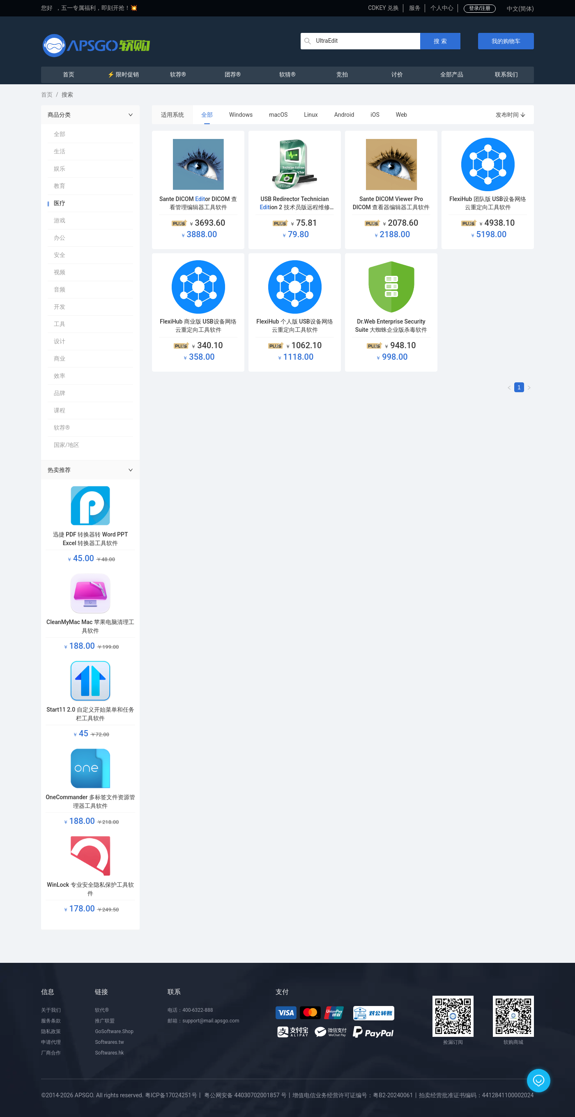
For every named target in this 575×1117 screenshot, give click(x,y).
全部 (207, 114)
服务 (415, 8)
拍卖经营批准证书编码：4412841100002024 (476, 1095)
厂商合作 (51, 1053)
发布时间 (511, 114)
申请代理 (51, 1042)
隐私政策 (51, 1031)
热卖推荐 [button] (90, 470)
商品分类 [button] (90, 114)
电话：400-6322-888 (190, 1010)
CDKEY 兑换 (383, 8)
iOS (374, 114)
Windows (241, 114)
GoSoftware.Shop (114, 1031)
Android (344, 114)
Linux (310, 114)
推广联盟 (105, 1021)
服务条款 (51, 1021)
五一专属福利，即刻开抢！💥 (99, 8)
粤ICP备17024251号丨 (174, 1095)
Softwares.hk (109, 1053)
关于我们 (51, 1010)
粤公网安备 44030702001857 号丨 (248, 1095)
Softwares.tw (109, 1042)
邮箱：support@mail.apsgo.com (203, 1021)
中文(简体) (520, 8)
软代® (101, 1010)
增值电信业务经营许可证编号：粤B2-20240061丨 (355, 1095)
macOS (278, 114)
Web (401, 114)
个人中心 (441, 8)
